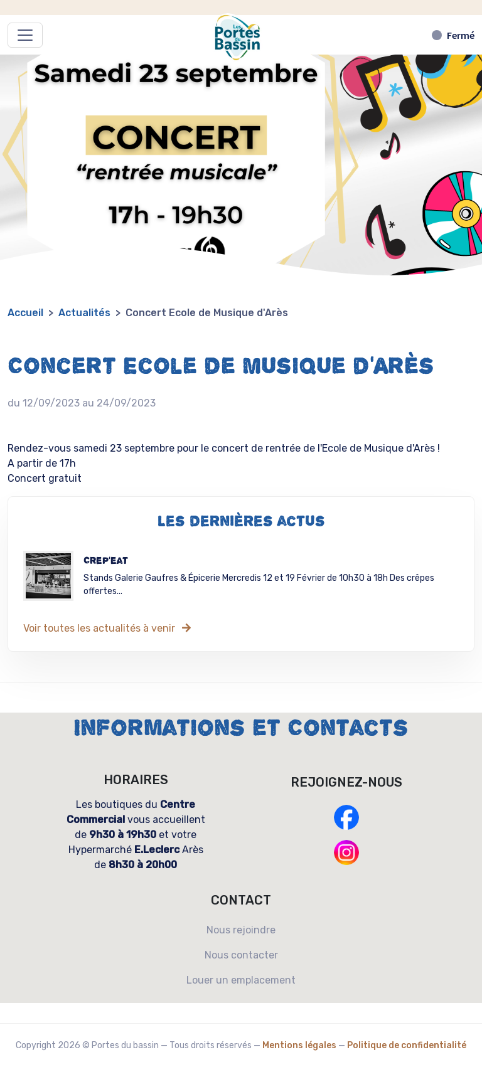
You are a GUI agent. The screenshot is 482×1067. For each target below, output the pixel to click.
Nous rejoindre (241, 930)
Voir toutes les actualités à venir (108, 628)
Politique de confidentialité (406, 1045)
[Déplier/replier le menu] (25, 35)
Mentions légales (299, 1045)
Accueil (25, 313)
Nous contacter (241, 955)
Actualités (84, 313)
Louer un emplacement (241, 980)
